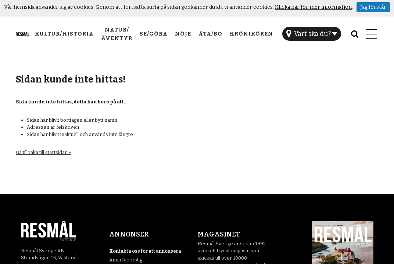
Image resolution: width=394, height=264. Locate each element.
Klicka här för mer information (313, 7)
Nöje (183, 33)
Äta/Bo (210, 33)
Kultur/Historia (64, 33)
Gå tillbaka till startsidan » (43, 152)
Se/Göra (154, 33)
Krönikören (251, 33)
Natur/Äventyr (116, 33)
